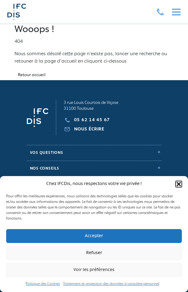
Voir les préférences (94, 270)
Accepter (94, 236)
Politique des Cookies (43, 284)
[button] (179, 184)
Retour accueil (32, 75)
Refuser (94, 253)
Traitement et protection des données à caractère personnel (111, 284)
